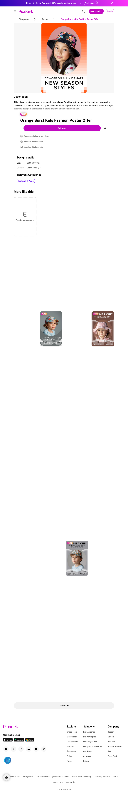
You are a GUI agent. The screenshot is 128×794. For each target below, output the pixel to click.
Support (111, 732)
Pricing (86, 761)
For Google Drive (90, 742)
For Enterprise (89, 732)
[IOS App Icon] (8, 740)
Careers (111, 737)
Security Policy (58, 782)
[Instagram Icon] (21, 749)
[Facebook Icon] (6, 749)
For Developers (89, 737)
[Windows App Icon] (29, 740)
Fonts (69, 761)
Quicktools (87, 751)
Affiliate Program (115, 746)
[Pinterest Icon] (43, 749)
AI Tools (70, 746)
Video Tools (72, 737)
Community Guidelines (102, 777)
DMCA (116, 777)
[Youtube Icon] (36, 749)
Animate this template (33, 142)
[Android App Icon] (19, 740)
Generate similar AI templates (36, 136)
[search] (83, 11)
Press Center (113, 756)
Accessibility (70, 782)
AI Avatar (87, 756)
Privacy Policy (28, 777)
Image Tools (72, 732)
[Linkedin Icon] (28, 749)
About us (111, 742)
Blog (109, 751)
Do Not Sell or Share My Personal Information (52, 777)
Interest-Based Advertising (81, 777)
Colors (69, 756)
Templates (71, 751)
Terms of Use (14, 777)
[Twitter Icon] (13, 749)
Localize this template (33, 147)
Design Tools (72, 742)
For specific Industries (92, 746)
